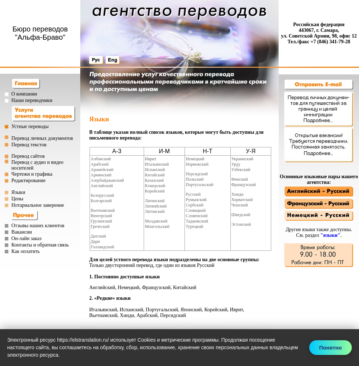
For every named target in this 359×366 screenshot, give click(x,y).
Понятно (330, 348)
